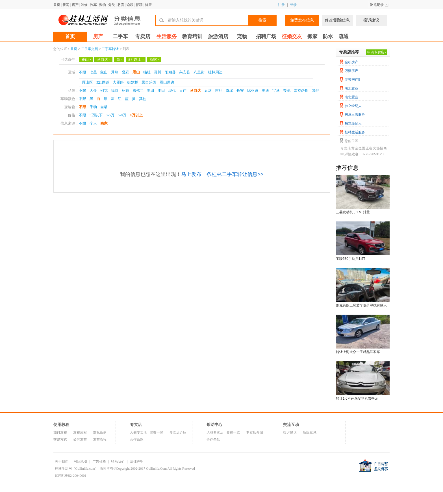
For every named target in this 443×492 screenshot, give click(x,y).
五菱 (208, 90)
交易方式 (60, 439)
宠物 (242, 36)
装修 (84, 5)
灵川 (157, 72)
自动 (104, 107)
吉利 (218, 90)
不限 (82, 72)
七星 (93, 72)
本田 (161, 90)
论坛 (130, 5)
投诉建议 (371, 20)
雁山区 (87, 82)
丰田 (150, 90)
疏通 (343, 36)
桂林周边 (215, 72)
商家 (154, 59)
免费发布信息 (302, 20)
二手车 (120, 36)
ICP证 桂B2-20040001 (70, 476)
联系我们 (118, 461)
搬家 (312, 36)
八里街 (199, 72)
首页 (56, 5)
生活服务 (167, 36)
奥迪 (265, 90)
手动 (93, 107)
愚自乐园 (149, 82)
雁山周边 (167, 82)
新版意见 (309, 432)
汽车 (93, 5)
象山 (104, 72)
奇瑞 (229, 90)
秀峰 (114, 72)
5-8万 (122, 115)
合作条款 (137, 439)
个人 (93, 123)
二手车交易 (89, 49)
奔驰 (286, 90)
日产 (182, 90)
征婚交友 (292, 36)
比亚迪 (252, 90)
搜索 (262, 20)
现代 (172, 90)
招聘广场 (266, 36)
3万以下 (96, 115)
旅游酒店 (218, 36)
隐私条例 (100, 432)
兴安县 (184, 72)
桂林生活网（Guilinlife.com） (76, 469)
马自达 (104, 59)
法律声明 (137, 461)
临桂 (147, 72)
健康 (148, 5)
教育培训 (192, 36)
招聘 (139, 5)
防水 (328, 36)
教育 (121, 5)
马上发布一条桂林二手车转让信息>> (222, 174)
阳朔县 (170, 72)
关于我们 (61, 461)
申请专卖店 (375, 52)
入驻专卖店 (138, 432)
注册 (281, 5)
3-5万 (110, 115)
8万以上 (136, 59)
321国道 (102, 82)
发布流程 (80, 432)
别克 (104, 90)
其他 (315, 90)
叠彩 (125, 72)
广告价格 (99, 461)
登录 (293, 5)
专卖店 (142, 36)
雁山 (86, 59)
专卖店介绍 (178, 432)
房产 (75, 5)
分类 (111, 5)
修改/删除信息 (337, 20)
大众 (93, 90)
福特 (114, 90)
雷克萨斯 (301, 90)
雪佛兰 (138, 90)
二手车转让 (110, 49)
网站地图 (80, 461)
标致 (125, 90)
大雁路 (118, 82)
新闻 (65, 5)
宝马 (276, 90)
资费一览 (156, 432)
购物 (102, 5)
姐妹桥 (132, 82)
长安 (240, 90)
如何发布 (60, 432)
